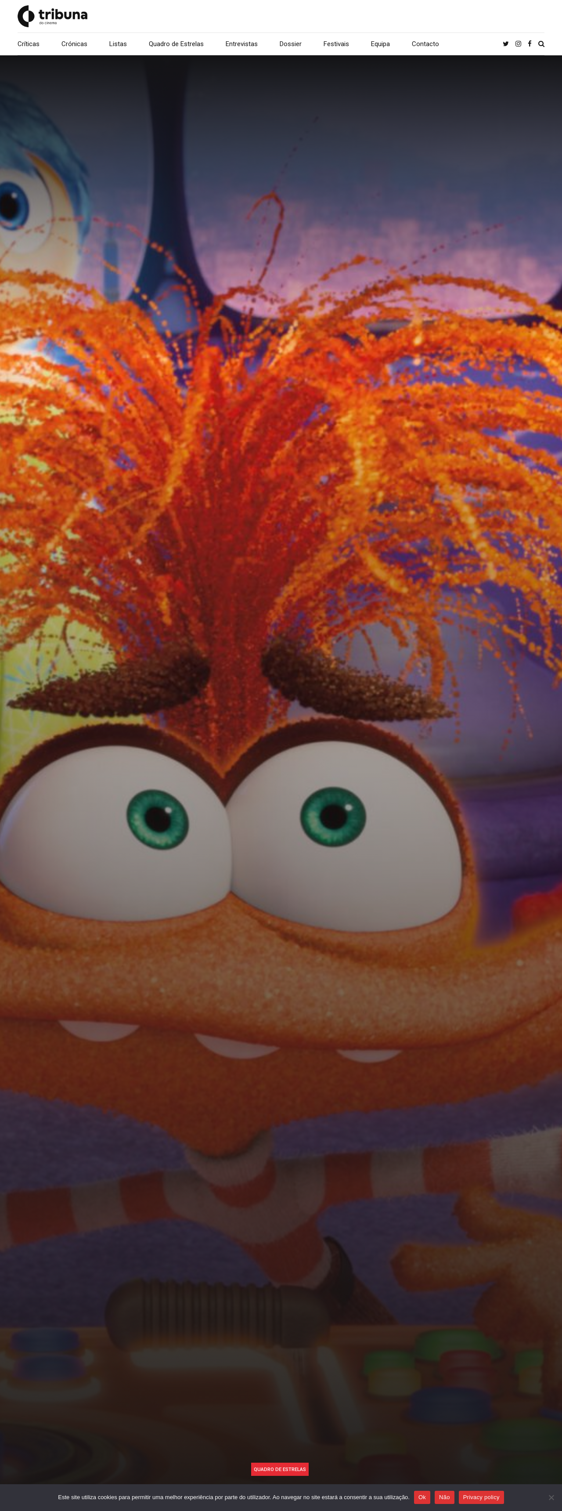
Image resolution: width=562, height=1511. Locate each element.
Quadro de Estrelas (176, 44)
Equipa (380, 44)
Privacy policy (481, 1497)
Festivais (336, 44)
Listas (118, 44)
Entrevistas (242, 44)
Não (444, 1497)
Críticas (29, 44)
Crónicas (74, 44)
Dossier (291, 44)
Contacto (425, 44)
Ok (422, 1497)
